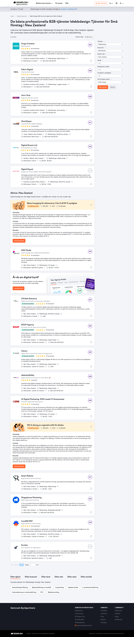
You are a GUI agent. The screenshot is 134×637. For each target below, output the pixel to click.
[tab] (15, 577)
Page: (27, 565)
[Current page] (32, 565)
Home (12, 16)
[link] (59, 3)
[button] (111, 3)
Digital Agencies (22, 16)
